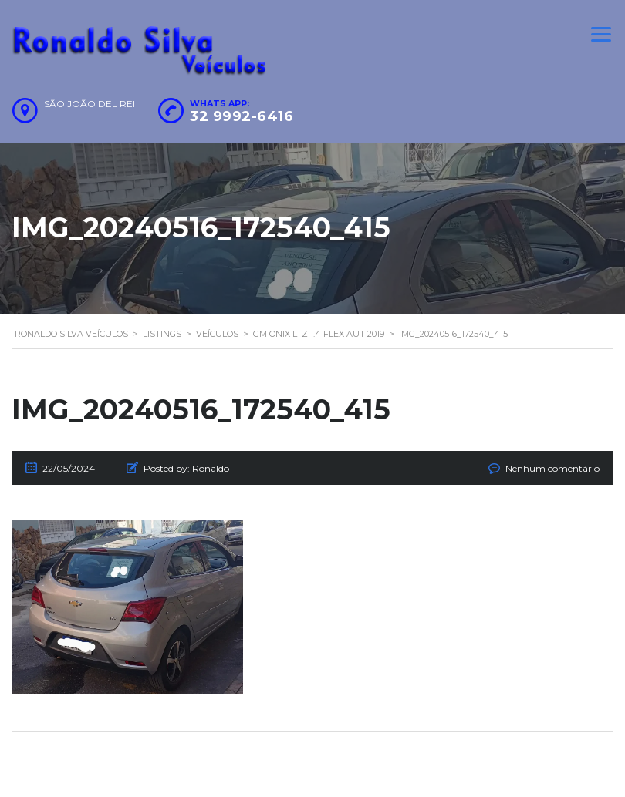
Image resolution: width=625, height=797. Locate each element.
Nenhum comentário (552, 468)
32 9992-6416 (241, 116)
